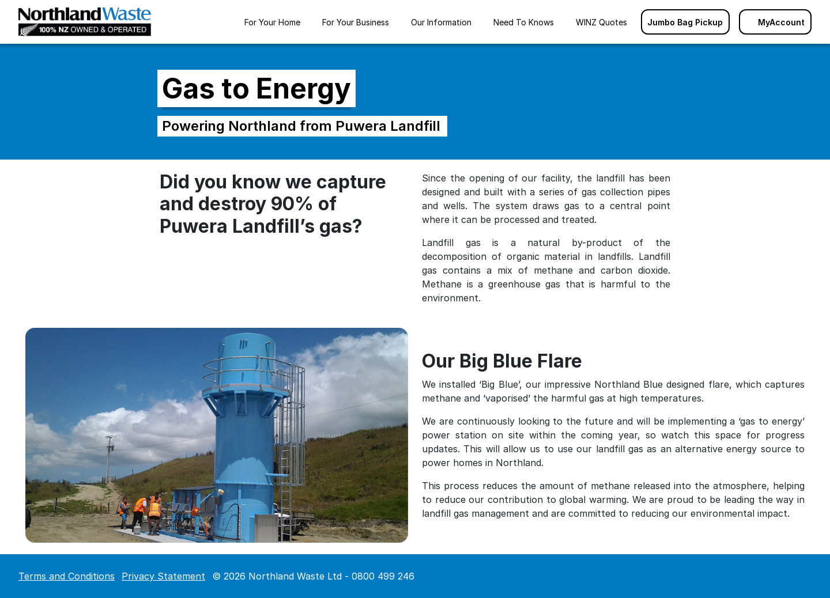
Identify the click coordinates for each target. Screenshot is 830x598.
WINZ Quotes (601, 22)
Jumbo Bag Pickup (685, 22)
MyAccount (775, 22)
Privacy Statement (163, 576)
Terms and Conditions (66, 576)
